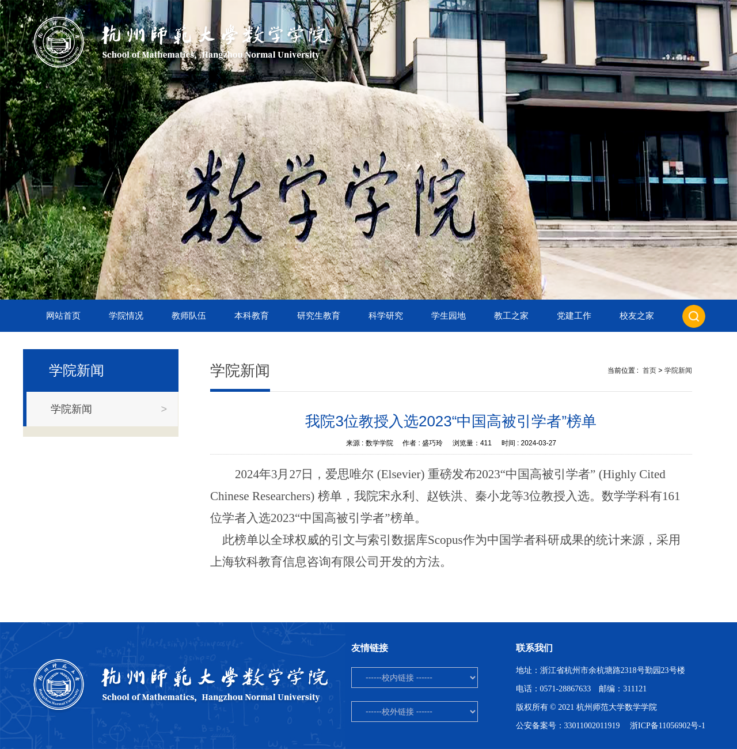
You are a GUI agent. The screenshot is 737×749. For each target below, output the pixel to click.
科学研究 (385, 315)
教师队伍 (189, 315)
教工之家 (511, 315)
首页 (649, 370)
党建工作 (574, 315)
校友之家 (637, 315)
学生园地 (448, 315)
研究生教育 (318, 315)
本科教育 (251, 315)
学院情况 (126, 315)
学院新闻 (678, 370)
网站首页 (63, 315)
